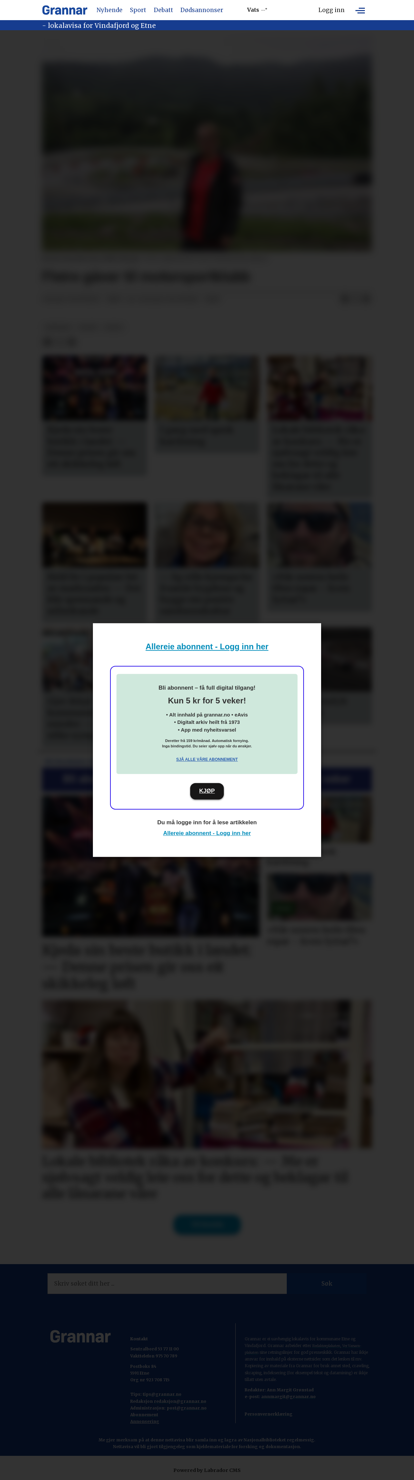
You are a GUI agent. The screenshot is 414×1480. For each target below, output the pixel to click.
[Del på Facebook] (345, 299)
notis (113, 327)
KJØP (207, 791)
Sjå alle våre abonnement (207, 759)
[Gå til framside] (65, 10)
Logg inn (331, 10)
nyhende (58, 327)
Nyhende (110, 10)
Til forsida (207, 1224)
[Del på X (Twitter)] (355, 299)
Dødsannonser (201, 10)
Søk (326, 1283)
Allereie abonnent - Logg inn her (207, 646)
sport (88, 327)
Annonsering (144, 1421)
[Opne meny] (360, 10)
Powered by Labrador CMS (207, 1470)
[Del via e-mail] (366, 299)
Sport (138, 10)
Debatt (163, 10)
